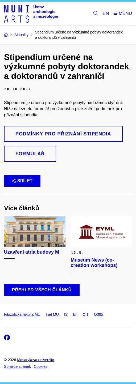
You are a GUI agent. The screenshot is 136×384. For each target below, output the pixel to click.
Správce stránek (17, 366)
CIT (86, 314)
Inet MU (52, 314)
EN (106, 13)
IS (66, 314)
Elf (75, 314)
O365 (98, 314)
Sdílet (22, 180)
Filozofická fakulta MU (22, 314)
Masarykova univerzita (35, 360)
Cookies (40, 366)
